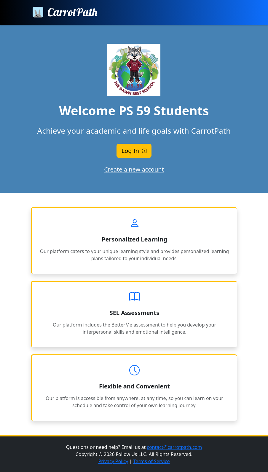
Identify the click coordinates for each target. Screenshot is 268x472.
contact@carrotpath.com (174, 447)
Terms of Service (151, 461)
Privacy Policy (113, 461)
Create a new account (134, 169)
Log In (134, 151)
